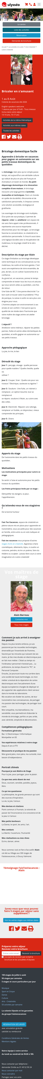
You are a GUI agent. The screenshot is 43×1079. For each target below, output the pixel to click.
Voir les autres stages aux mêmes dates (21, 920)
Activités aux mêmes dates (14, 125)
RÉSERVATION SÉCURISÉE (14, 1024)
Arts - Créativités (9, 1001)
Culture (5, 998)
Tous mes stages (21, 625)
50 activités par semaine (12, 1004)
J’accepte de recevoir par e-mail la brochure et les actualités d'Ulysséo (19, 958)
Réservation (21, 35)
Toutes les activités (11, 130)
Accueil (4, 47)
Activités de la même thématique (17, 120)
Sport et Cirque (8, 991)
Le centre (21, 24)
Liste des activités (21, 30)
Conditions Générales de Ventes (15, 1038)
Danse (4, 995)
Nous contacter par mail (12, 1070)
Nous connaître (8, 1074)
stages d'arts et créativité (12, 544)
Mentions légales (9, 1041)
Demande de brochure (21, 41)
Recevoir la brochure (31, 953)
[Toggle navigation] (39, 4)
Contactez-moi (21, 619)
